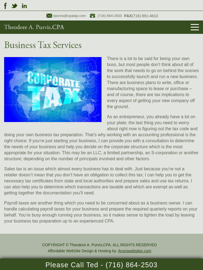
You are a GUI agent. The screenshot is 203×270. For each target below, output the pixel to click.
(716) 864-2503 (106, 16)
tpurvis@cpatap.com (66, 16)
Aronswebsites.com (134, 251)
